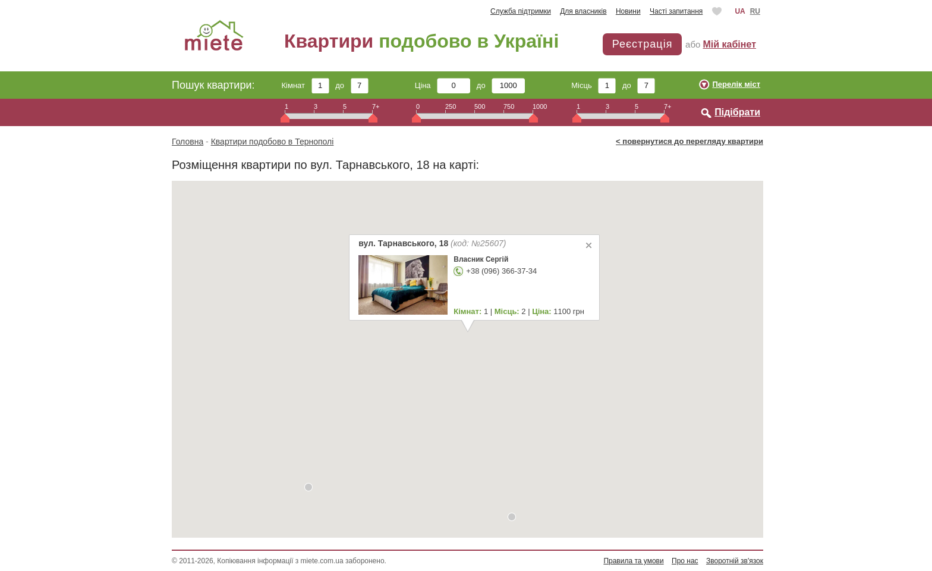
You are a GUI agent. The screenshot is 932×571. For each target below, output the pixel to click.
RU (755, 11)
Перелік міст (736, 84)
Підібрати (737, 112)
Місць (593, 85)
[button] (512, 517)
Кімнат (305, 85)
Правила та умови (633, 561)
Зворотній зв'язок (734, 561)
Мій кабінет (729, 44)
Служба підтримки (520, 11)
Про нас (685, 561)
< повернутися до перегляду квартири (689, 141)
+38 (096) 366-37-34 (501, 270)
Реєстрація (642, 44)
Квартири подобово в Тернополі (272, 141)
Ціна (443, 85)
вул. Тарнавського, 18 (432, 243)
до (351, 85)
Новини (628, 11)
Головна (187, 141)
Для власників (583, 11)
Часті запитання (676, 11)
